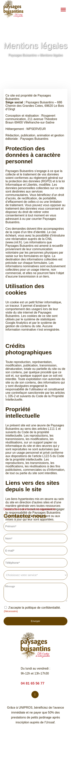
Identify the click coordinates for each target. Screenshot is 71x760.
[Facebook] (35, 694)
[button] (63, 9)
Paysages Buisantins (22, 55)
